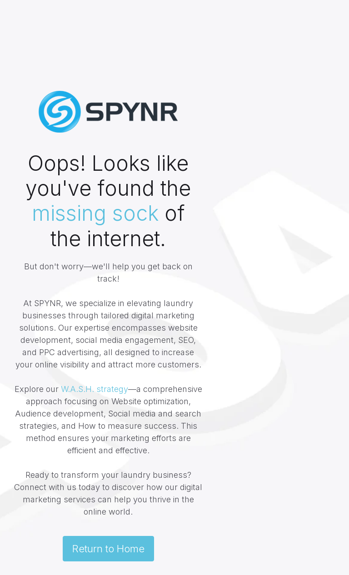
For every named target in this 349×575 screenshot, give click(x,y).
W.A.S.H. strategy (94, 389)
